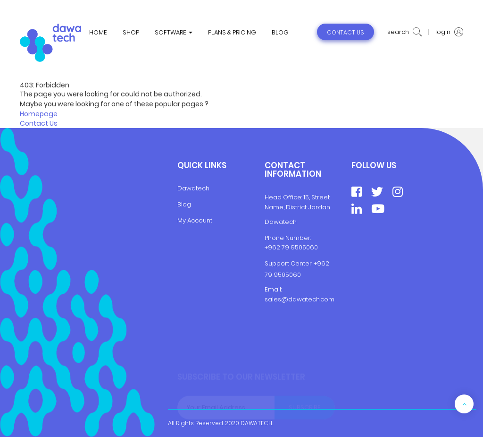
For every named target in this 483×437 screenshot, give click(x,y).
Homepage (39, 114)
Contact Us (39, 123)
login (449, 32)
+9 (317, 263)
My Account (194, 220)
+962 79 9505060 (291, 247)
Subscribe (305, 407)
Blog (184, 204)
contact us (345, 32)
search (404, 32)
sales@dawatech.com (299, 299)
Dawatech (193, 188)
